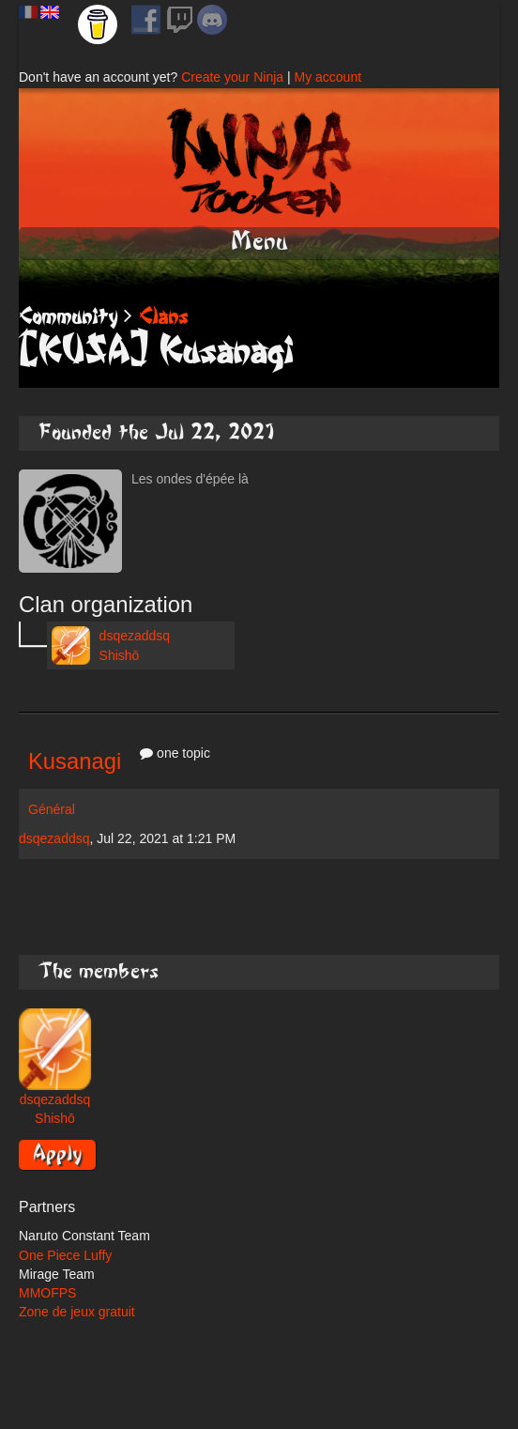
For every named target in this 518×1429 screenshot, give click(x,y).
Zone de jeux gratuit (77, 1311)
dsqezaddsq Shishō (111, 645)
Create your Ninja (232, 77)
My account (327, 77)
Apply (57, 1153)
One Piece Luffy (65, 1255)
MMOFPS (47, 1292)
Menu (259, 241)
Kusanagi (74, 761)
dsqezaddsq (54, 838)
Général (51, 809)
